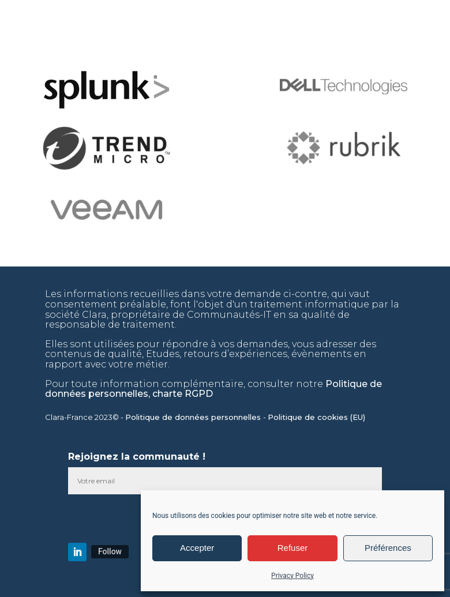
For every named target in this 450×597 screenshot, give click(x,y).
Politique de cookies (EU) (317, 417)
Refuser (293, 548)
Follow (110, 551)
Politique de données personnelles (194, 417)
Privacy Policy (292, 576)
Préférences (388, 548)
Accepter (197, 548)
